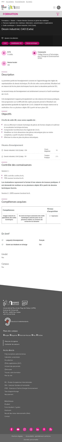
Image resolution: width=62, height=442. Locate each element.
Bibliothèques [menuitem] (9, 401)
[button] (54, 14)
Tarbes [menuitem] (40, 335)
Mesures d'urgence (11, 341)
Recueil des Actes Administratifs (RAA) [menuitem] (17, 413)
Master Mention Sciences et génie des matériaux (33, 20)
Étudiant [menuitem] (7, 404)
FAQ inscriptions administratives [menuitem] (15, 354)
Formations (5, 20)
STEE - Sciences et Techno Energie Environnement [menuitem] (21, 388)
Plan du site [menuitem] (8, 375)
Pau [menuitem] (34, 335)
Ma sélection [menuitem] (9, 360)
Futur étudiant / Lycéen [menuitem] (12, 407)
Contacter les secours (12, 344)
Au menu (29, 2)
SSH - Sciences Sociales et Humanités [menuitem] (17, 385)
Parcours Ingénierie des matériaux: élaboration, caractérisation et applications (28, 23)
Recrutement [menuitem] (9, 394)
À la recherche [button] (20, 2)
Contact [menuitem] (7, 416)
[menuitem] (11, 429)
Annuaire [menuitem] (8, 369)
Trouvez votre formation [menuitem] (12, 372)
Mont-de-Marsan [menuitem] (25, 335)
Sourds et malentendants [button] (16, 322)
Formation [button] (10, 14)
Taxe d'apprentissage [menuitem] (12, 391)
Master (13, 20)
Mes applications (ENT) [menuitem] (13, 363)
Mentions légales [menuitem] (17, 436)
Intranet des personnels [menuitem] (12, 366)
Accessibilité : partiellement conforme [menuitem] (38, 436)
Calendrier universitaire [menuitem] (12, 357)
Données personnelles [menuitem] (31, 440)
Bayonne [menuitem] (14, 335)
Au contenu (10, 2)
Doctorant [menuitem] (8, 410)
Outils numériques (9, 25)
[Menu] (54, 7)
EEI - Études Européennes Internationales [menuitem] (18, 382)
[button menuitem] (58, 7)
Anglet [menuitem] (7, 335)
